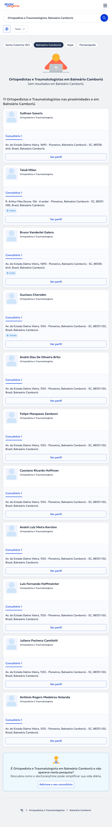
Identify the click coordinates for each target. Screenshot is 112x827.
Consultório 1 (13, 136)
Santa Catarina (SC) (17, 45)
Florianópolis (87, 45)
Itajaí (70, 45)
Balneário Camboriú (48, 45)
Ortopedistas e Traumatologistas (47, 810)
